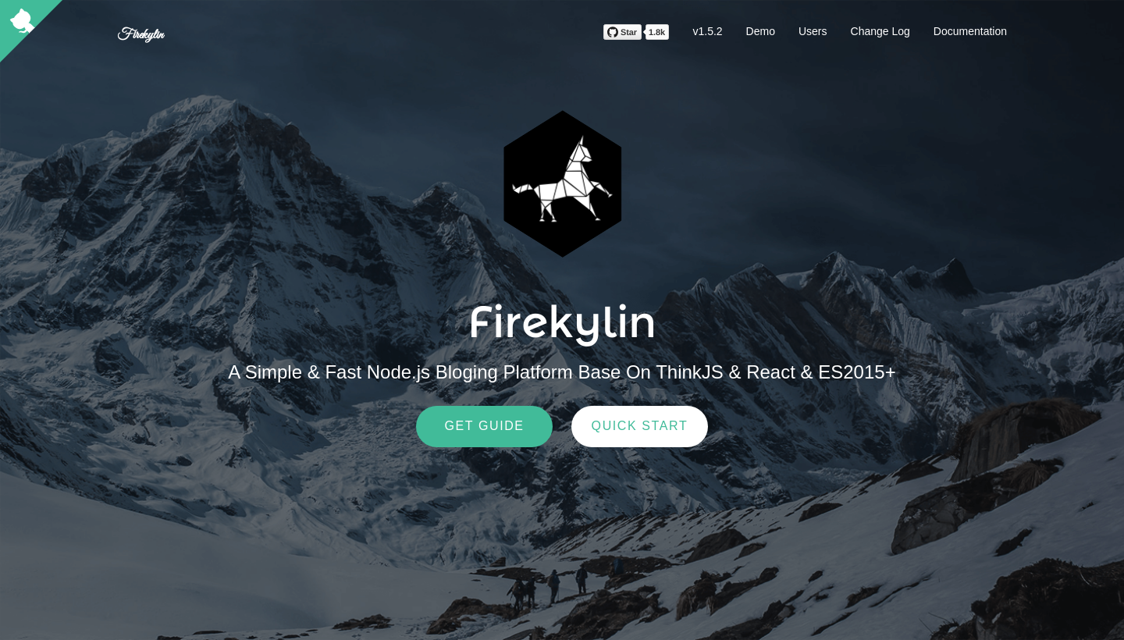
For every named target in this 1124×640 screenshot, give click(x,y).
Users (813, 31)
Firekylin (140, 35)
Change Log (880, 31)
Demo (760, 31)
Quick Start (640, 425)
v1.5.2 (707, 31)
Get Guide (484, 425)
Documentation (970, 31)
